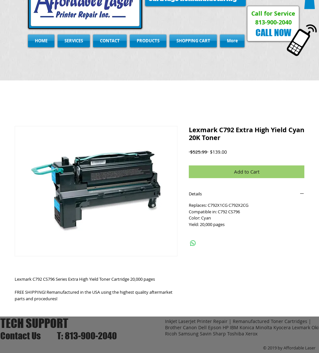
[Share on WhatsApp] (193, 243)
